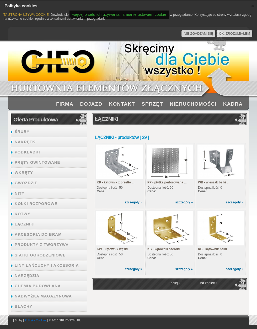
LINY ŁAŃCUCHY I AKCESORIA (47, 265)
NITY (20, 193)
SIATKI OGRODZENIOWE (40, 255)
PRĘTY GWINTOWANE (37, 162)
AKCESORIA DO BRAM (38, 234)
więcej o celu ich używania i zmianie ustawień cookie (119, 14)
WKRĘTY (24, 173)
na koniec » (208, 283)
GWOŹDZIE (26, 183)
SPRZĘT (152, 104)
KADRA (233, 104)
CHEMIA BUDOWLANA (38, 286)
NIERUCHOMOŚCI (193, 104)
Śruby (18, 320)
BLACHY (23, 306)
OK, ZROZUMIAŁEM (234, 33)
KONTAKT (122, 104)
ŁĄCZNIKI (25, 224)
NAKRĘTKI (26, 142)
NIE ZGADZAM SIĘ (198, 33)
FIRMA (64, 104)
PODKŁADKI (27, 152)
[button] (252, 5)
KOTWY (22, 214)
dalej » (176, 283)
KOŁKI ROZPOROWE (36, 204)
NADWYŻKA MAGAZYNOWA (43, 296)
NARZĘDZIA (27, 276)
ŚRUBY (22, 132)
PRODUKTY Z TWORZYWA (42, 245)
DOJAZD (91, 104)
